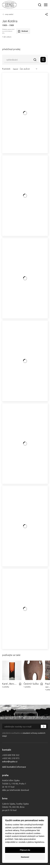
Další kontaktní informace (14, 766)
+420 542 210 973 (10, 758)
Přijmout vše (25, 850)
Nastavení (25, 857)
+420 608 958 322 (10, 755)
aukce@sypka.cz (9, 761)
